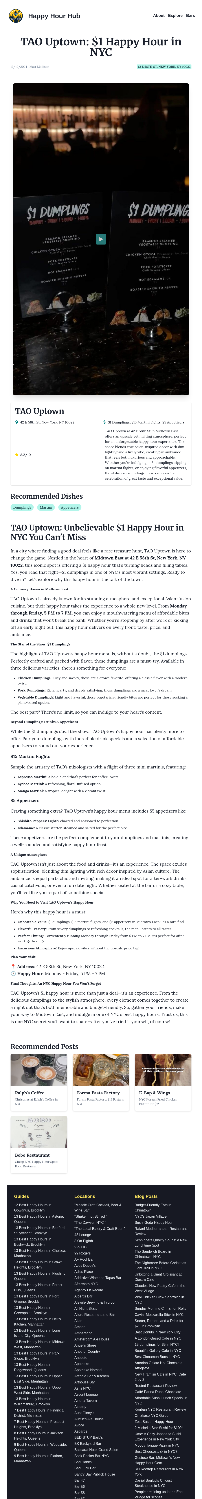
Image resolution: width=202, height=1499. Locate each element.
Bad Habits (83, 1249)
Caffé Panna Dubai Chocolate (158, 1178)
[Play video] (101, 132)
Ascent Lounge (86, 1181)
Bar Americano (85, 1292)
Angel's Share (85, 1132)
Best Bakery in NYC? (151, 1372)
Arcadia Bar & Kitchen (91, 1163)
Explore (175, 15)
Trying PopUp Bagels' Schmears (160, 1360)
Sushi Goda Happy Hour (154, 1009)
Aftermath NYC (86, 1070)
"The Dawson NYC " (90, 1009)
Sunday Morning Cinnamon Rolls (160, 1095)
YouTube (101, 1468)
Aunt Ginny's (84, 1199)
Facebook (101, 1453)
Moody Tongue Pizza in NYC (157, 1232)
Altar (78, 1107)
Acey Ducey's (84, 1052)
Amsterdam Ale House (91, 1126)
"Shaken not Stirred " (90, 1003)
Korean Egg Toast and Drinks (157, 1378)
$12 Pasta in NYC (149, 1330)
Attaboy (80, 1193)
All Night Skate (85, 1095)
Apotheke (81, 1150)
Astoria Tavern (85, 1187)
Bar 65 (79, 1285)
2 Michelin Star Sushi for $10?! (159, 1214)
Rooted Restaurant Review (156, 1172)
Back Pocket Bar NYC (91, 1242)
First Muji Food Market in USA (158, 1354)
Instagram (100, 1445)
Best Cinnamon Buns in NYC (157, 1143)
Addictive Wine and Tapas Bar (97, 1064)
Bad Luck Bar (84, 1255)
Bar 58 (79, 1279)
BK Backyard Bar (87, 1230)
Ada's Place (83, 1058)
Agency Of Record (88, 1077)
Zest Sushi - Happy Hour (154, 1208)
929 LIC (80, 1034)
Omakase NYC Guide (152, 1202)
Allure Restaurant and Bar (94, 1101)
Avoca (79, 1212)
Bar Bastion (83, 1298)
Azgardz (80, 1218)
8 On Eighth (83, 1027)
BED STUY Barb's (88, 1224)
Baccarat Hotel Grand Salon (96, 1236)
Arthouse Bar (84, 1169)
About (159, 15)
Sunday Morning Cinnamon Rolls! (161, 1336)
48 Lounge (82, 1021)
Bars (190, 15)
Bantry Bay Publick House (94, 1261)
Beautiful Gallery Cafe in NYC (158, 1137)
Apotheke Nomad (88, 1156)
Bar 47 (79, 1267)
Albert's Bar (83, 1083)
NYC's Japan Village (151, 1003)
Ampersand (83, 1120)
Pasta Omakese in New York (157, 1366)
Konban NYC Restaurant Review (160, 1196)
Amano (80, 1113)
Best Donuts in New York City (157, 1119)
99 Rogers (82, 1040)
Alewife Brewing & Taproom (95, 1089)
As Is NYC (82, 1175)
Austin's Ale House (89, 1206)
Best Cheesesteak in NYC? (156, 1238)
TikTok (101, 1460)
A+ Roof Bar (84, 1046)
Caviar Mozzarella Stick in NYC (159, 1101)
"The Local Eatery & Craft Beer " (99, 1015)
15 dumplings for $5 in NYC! (157, 1131)
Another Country (87, 1138)
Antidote (80, 1144)
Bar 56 (79, 1273)
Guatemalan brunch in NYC (156, 1290)
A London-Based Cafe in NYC (158, 1125)
